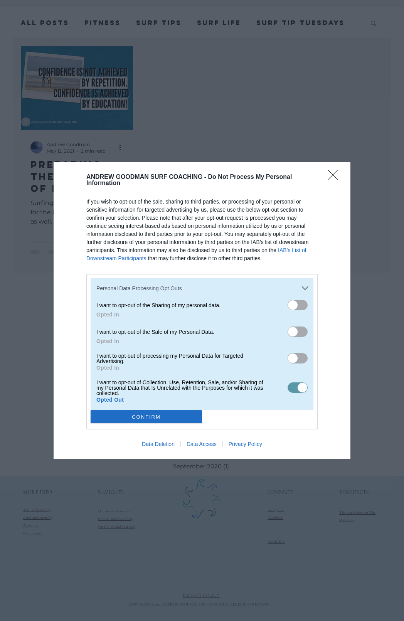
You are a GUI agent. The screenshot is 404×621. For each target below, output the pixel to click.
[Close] (335, 177)
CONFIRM (146, 416)
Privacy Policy (245, 444)
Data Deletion (158, 444)
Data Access (202, 444)
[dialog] (202, 310)
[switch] (298, 305)
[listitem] (202, 288)
